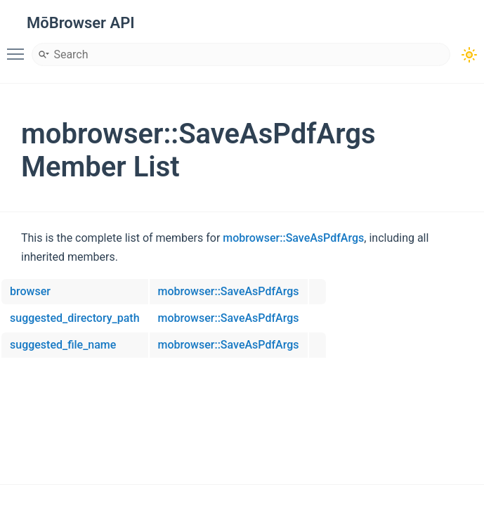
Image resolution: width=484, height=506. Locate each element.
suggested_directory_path (75, 318)
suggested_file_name (63, 344)
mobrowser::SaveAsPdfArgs (293, 238)
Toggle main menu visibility (19, 48)
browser (30, 291)
